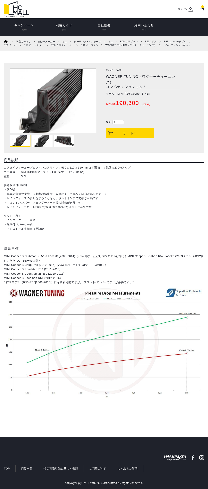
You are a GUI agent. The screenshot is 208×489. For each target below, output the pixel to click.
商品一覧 (27, 468)
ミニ (64, 41)
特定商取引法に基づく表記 (61, 468)
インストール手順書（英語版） (27, 228)
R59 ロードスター (34, 45)
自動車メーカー (46, 41)
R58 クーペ (10, 45)
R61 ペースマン (89, 45)
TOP (7, 468)
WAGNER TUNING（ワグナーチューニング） (131, 45)
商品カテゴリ (23, 41)
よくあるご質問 (128, 468)
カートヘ (129, 133)
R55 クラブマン (129, 41)
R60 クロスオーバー (62, 45)
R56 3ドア (151, 41)
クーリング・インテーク (87, 41)
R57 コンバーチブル (175, 41)
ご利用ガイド (97, 468)
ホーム (8, 41)
